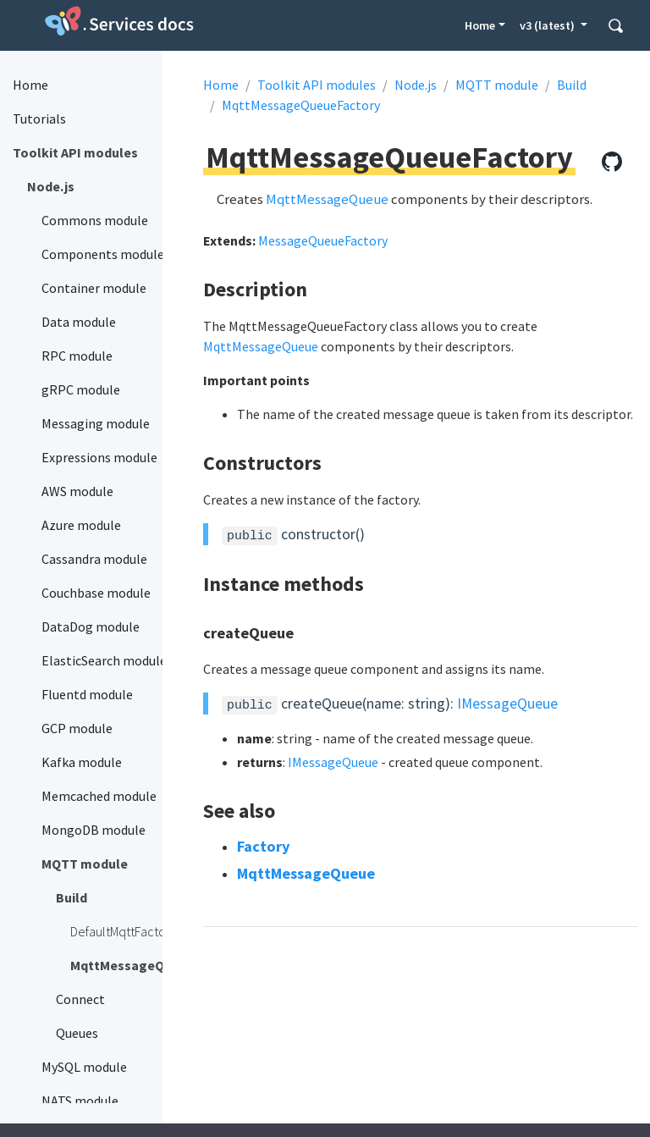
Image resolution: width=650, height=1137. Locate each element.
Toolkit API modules (316, 84)
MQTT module (496, 84)
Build (572, 84)
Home (480, 25)
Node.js (415, 84)
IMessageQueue (507, 703)
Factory (263, 846)
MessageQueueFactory (323, 240)
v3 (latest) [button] (548, 25)
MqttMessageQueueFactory (301, 105)
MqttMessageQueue (327, 199)
